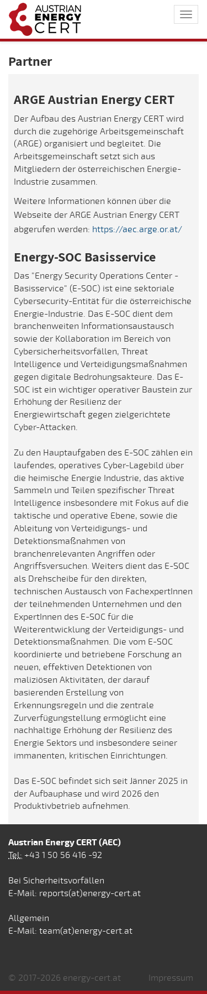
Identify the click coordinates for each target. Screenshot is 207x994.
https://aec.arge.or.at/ (137, 229)
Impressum (170, 977)
